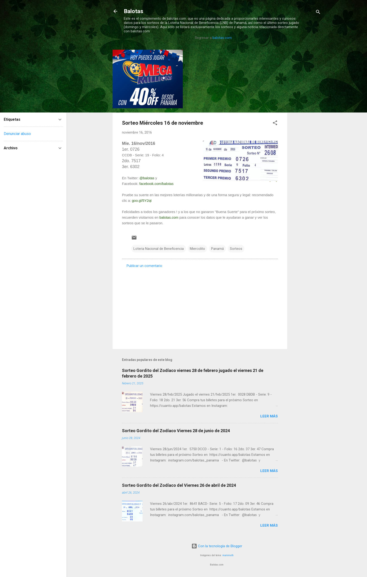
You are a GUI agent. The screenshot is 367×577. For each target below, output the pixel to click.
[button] (275, 123)
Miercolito (197, 249)
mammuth (228, 555)
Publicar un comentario (144, 266)
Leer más (269, 416)
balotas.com (222, 38)
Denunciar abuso (17, 133)
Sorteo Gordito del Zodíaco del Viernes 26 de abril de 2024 (179, 485)
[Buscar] (318, 13)
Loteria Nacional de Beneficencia (158, 249)
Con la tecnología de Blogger (216, 546)
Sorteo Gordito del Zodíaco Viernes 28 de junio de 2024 (176, 430)
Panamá (217, 249)
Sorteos (236, 249)
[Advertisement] (306, 120)
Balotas (133, 11)
